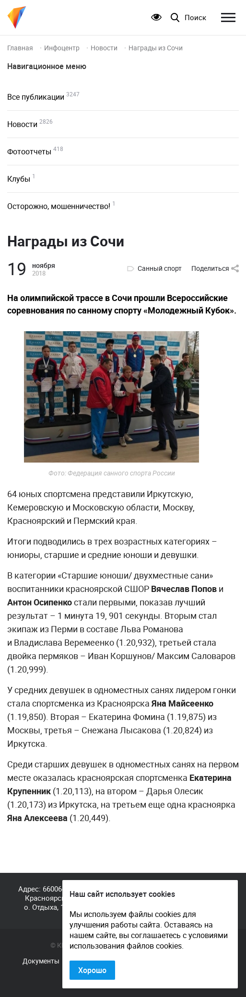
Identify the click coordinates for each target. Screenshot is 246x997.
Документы (41, 961)
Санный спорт (160, 268)
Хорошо (92, 970)
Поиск (195, 17)
